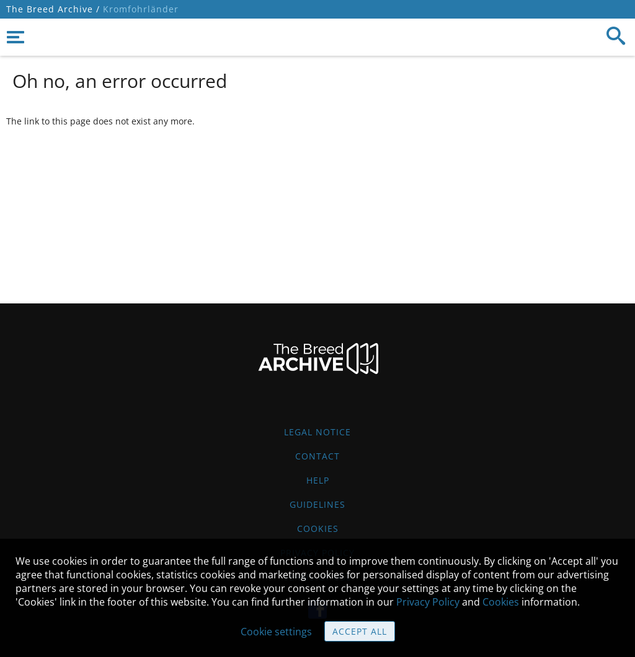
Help (317, 480)
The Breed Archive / (53, 9)
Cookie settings (276, 631)
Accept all (359, 631)
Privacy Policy (428, 602)
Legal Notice (317, 432)
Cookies (318, 528)
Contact (317, 456)
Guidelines (317, 504)
